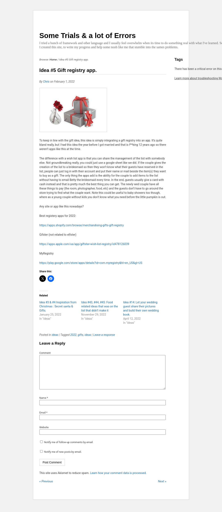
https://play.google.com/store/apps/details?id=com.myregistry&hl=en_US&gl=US (90, 262)
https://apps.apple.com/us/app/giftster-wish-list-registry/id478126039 (84, 244)
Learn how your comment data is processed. (118, 479)
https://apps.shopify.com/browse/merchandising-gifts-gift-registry (81, 225)
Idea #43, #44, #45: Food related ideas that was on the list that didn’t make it (99, 306)
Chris (46, 81)
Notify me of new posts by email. (63, 457)
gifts (80, 334)
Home (53, 59)
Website (44, 433)
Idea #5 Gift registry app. (68, 70)
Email (43, 418)
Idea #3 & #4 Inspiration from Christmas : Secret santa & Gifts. (57, 306)
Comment (45, 352)
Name (43, 404)
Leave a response (104, 334)
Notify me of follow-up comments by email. (68, 448)
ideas (55, 334)
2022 (73, 334)
